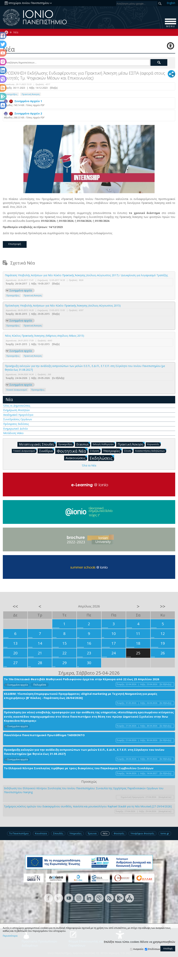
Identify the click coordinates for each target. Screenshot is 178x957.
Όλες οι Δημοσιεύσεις (16, 405)
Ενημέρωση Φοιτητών (16, 410)
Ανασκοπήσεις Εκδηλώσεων (150, 450)
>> (162, 606)
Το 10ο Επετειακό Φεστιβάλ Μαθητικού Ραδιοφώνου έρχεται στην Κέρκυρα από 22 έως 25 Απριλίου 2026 (81, 679)
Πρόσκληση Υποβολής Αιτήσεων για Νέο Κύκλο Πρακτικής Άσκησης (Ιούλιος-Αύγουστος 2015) (63, 305)
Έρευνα (92, 833)
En (171, 3)
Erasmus (83, 444)
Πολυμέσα (39, 684)
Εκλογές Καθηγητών (104, 444)
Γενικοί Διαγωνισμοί (16, 389)
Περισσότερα (10, 935)
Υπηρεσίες (76, 833)
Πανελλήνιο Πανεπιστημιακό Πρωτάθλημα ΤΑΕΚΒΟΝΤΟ (44, 735)
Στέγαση (95, 450)
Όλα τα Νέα (89, 465)
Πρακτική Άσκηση (31, 94)
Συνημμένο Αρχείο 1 (23, 101)
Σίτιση (128, 450)
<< (15, 606)
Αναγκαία (138, 949)
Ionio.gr (165, 833)
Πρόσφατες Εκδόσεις (16, 424)
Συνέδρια (46, 450)
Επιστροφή (14, 244)
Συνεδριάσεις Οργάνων (17, 419)
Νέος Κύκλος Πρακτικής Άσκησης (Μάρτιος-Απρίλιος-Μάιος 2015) (44, 335)
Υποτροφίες (112, 450)
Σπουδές (58, 833)
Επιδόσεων (154, 949)
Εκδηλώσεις (102, 458)
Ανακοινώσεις (76, 458)
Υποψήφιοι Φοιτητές (142, 833)
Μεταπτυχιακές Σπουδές (37, 444)
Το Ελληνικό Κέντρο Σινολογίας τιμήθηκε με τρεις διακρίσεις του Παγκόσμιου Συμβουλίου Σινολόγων (78, 768)
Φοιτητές (119, 833)
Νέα (15, 32)
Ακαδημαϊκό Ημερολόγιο (18, 415)
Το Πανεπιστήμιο (19, 833)
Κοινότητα (41, 833)
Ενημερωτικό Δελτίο (15, 428)
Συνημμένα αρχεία (20, 290)
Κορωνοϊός (154, 444)
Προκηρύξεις (10, 94)
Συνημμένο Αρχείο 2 (23, 113)
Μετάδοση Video (13, 433)
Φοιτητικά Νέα (72, 451)
